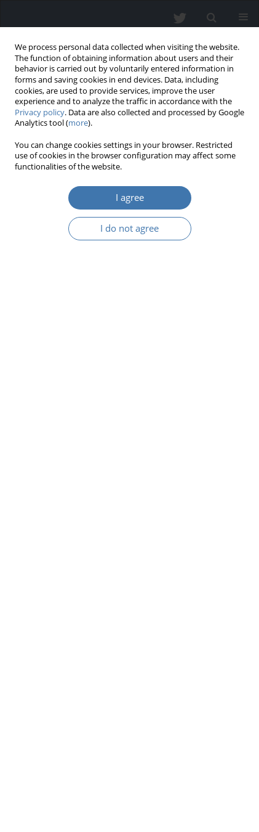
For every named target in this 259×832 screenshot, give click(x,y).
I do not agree (129, 228)
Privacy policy (40, 112)
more (78, 123)
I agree (130, 197)
